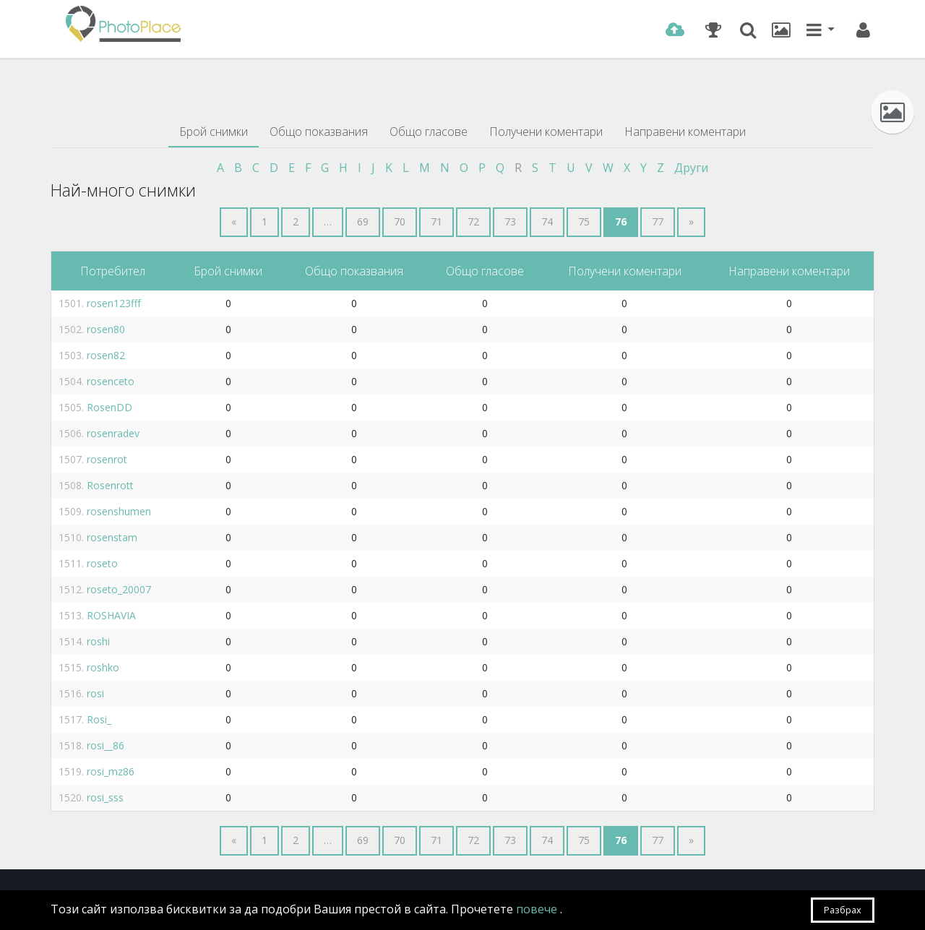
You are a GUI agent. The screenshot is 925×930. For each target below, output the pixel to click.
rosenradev (113, 433)
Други (691, 168)
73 (510, 221)
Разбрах (842, 909)
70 (399, 221)
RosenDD (109, 407)
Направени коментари (685, 131)
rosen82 (106, 355)
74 (547, 221)
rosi (95, 693)
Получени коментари (546, 131)
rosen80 (106, 329)
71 (436, 221)
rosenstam (112, 537)
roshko (103, 667)
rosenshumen (119, 511)
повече (538, 909)
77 (657, 221)
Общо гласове (429, 131)
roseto (102, 563)
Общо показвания (319, 131)
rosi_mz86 (110, 771)
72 (473, 221)
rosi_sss (105, 797)
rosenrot (107, 459)
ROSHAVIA (111, 615)
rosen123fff (114, 303)
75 (584, 221)
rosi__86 (105, 745)
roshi (98, 641)
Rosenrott (110, 485)
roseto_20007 (119, 589)
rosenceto (110, 381)
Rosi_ (99, 719)
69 (363, 221)
